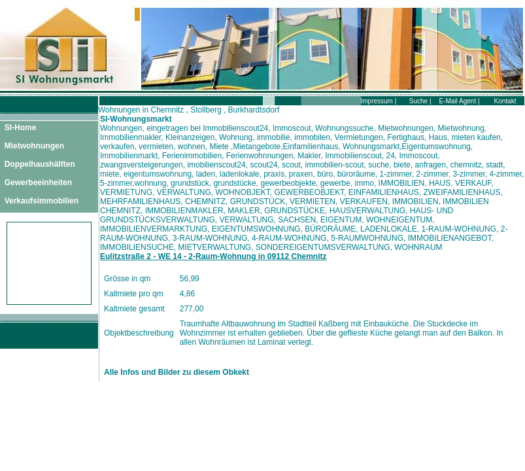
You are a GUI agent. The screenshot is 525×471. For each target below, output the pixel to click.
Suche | (420, 101)
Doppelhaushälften (40, 164)
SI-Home (21, 127)
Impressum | (379, 101)
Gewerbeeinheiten (38, 182)
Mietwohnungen (34, 145)
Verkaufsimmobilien (41, 200)
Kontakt (505, 101)
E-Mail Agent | (459, 101)
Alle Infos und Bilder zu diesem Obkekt (176, 372)
